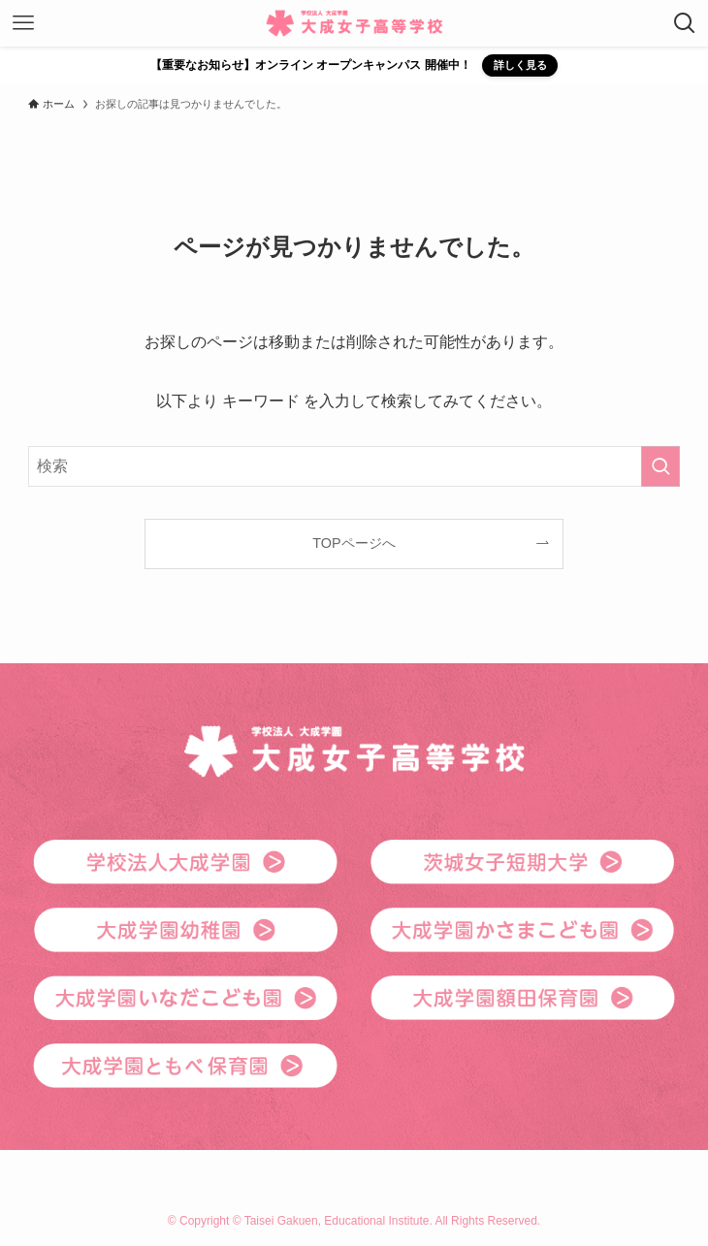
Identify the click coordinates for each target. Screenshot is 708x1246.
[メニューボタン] (23, 23)
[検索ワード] (354, 466)
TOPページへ (353, 543)
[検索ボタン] (684, 23)
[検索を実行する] (660, 466)
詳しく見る (520, 65)
